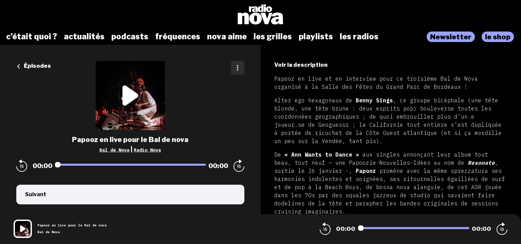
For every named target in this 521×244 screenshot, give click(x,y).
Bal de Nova (114, 150)
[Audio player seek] (130, 164)
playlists (316, 36)
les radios (359, 36)
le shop (497, 37)
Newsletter (450, 37)
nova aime (227, 36)
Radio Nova (147, 150)
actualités (84, 36)
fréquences (177, 36)
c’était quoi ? (31, 36)
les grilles (273, 36)
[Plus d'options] (237, 68)
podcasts (129, 36)
